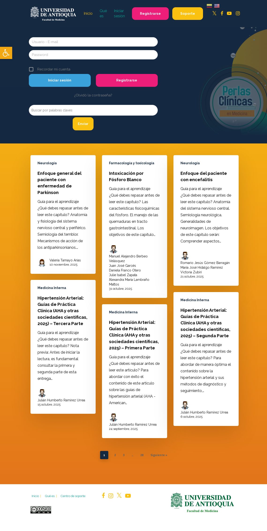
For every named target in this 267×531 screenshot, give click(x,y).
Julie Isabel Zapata (123, 275)
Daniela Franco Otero (125, 270)
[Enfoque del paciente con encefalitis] (206, 220)
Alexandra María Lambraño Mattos (129, 282)
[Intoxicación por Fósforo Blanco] (134, 226)
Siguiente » (158, 455)
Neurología (47, 163)
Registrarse (126, 80)
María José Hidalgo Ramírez (202, 267)
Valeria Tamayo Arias (65, 260)
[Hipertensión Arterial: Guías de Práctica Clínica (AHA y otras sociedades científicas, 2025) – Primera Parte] (134, 388)
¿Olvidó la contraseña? (93, 95)
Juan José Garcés (122, 265)
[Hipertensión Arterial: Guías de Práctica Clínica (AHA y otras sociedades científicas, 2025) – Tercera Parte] (63, 355)
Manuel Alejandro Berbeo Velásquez (128, 258)
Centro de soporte (72, 496)
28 (141, 455)
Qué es (51, 495)
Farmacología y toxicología (131, 163)
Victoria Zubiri (191, 272)
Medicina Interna (52, 296)
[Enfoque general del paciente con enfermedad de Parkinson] (63, 214)
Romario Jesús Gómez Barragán (205, 263)
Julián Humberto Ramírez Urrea (61, 408)
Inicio (37, 495)
